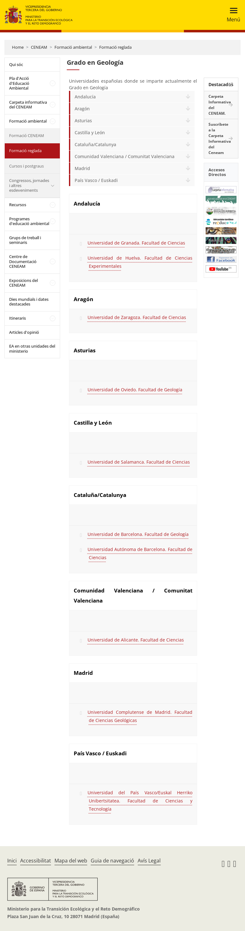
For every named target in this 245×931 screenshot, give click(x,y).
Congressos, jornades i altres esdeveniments (29, 185)
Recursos (17, 204)
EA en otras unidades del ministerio (32, 348)
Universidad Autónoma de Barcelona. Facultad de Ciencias (140, 553)
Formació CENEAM (26, 135)
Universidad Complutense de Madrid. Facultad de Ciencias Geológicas (140, 716)
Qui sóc (16, 64)
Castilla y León (90, 132)
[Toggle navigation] (232, 15)
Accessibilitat (35, 860)
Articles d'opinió (24, 332)
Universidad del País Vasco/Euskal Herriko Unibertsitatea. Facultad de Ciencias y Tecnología (140, 801)
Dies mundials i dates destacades (28, 301)
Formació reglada (115, 47)
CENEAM (39, 47)
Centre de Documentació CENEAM (23, 261)
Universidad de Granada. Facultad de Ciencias (136, 243)
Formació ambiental (73, 47)
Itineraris (17, 318)
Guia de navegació (112, 860)
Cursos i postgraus (26, 166)
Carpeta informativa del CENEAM (28, 104)
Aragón (82, 109)
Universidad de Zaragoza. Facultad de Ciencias (137, 317)
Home (18, 47)
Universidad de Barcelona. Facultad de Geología (138, 534)
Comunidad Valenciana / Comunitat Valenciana (124, 156)
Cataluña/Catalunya (95, 144)
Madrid (82, 168)
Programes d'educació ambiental (29, 221)
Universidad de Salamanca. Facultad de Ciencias (139, 462)
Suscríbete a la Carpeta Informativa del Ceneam (219, 138)
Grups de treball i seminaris (25, 240)
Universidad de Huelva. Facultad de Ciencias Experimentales (140, 262)
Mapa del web (70, 860)
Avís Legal (149, 860)
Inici (12, 860)
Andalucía (85, 97)
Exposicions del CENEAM (23, 283)
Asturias (83, 121)
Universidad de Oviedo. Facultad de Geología (135, 390)
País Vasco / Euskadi (96, 180)
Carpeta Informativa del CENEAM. (219, 105)
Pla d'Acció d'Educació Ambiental (19, 83)
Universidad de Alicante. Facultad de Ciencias (136, 640)
